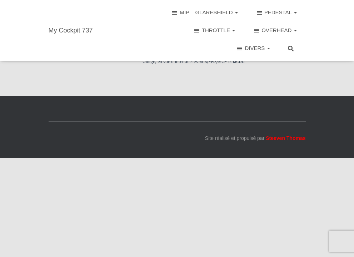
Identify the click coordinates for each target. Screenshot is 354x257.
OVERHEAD (274, 30)
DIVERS (253, 48)
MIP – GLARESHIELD (204, 12)
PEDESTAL (276, 12)
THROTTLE (214, 30)
